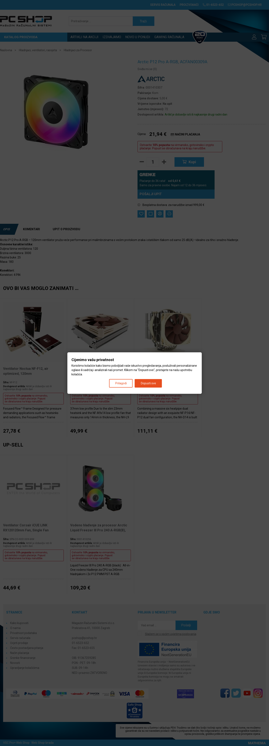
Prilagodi (121, 383)
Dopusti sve (148, 383)
